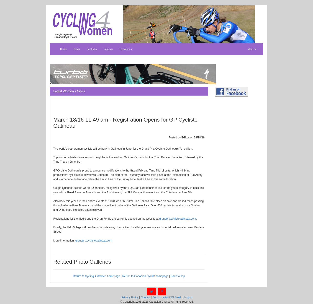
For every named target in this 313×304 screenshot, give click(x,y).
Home (63, 49)
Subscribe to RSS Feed (166, 297)
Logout (188, 297)
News (77, 49)
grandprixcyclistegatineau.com (177, 218)
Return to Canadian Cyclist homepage (145, 276)
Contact (145, 297)
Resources (126, 49)
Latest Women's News (69, 91)
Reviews (108, 49)
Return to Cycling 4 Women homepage (96, 276)
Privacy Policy (130, 297)
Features (92, 49)
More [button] (252, 49)
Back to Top (178, 276)
